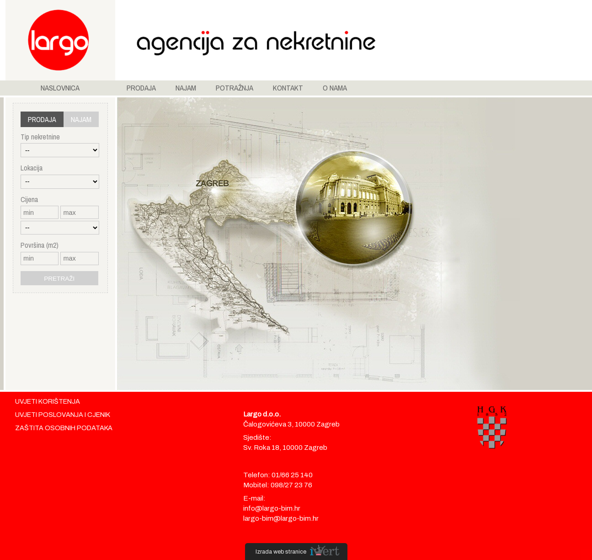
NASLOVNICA (60, 88)
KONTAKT (288, 88)
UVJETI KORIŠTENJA (47, 401)
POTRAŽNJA (234, 88)
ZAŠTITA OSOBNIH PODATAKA (63, 428)
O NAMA (335, 88)
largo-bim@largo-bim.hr (281, 518)
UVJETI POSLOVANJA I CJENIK (62, 414)
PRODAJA (141, 88)
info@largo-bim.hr (271, 508)
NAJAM (186, 88)
